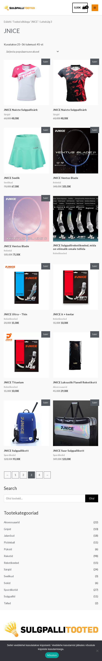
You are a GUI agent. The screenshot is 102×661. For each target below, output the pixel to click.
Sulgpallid (9, 596)
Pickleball (9, 542)
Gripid (7, 529)
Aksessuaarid (12, 522)
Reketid (8, 556)
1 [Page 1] (15, 474)
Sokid (7, 583)
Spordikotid (11, 589)
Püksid (8, 549)
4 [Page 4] (39, 474)
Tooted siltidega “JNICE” (26, 21)
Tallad (7, 603)
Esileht (7, 21)
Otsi (91, 498)
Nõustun (52, 655)
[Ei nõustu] (97, 651)
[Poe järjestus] (32, 52)
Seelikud (9, 576)
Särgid (7, 569)
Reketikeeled (11, 562)
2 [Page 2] (23, 474)
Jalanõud (9, 535)
